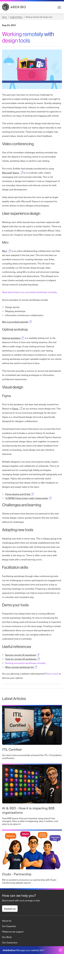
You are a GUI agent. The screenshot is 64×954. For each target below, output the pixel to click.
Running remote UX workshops (22, 654)
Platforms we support (12, 931)
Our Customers (9, 942)
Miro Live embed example (17, 321)
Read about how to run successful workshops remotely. (29, 292)
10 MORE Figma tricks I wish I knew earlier (28, 498)
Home (4, 17)
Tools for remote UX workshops (22, 659)
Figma (17, 408)
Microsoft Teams (12, 172)
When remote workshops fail (21, 667)
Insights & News (16, 17)
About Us (6, 920)
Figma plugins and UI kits (19, 494)
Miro (6, 251)
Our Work (7, 937)
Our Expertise (9, 926)
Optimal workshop (13, 338)
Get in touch (52, 673)
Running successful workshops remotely (25, 663)
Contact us (10, 908)
